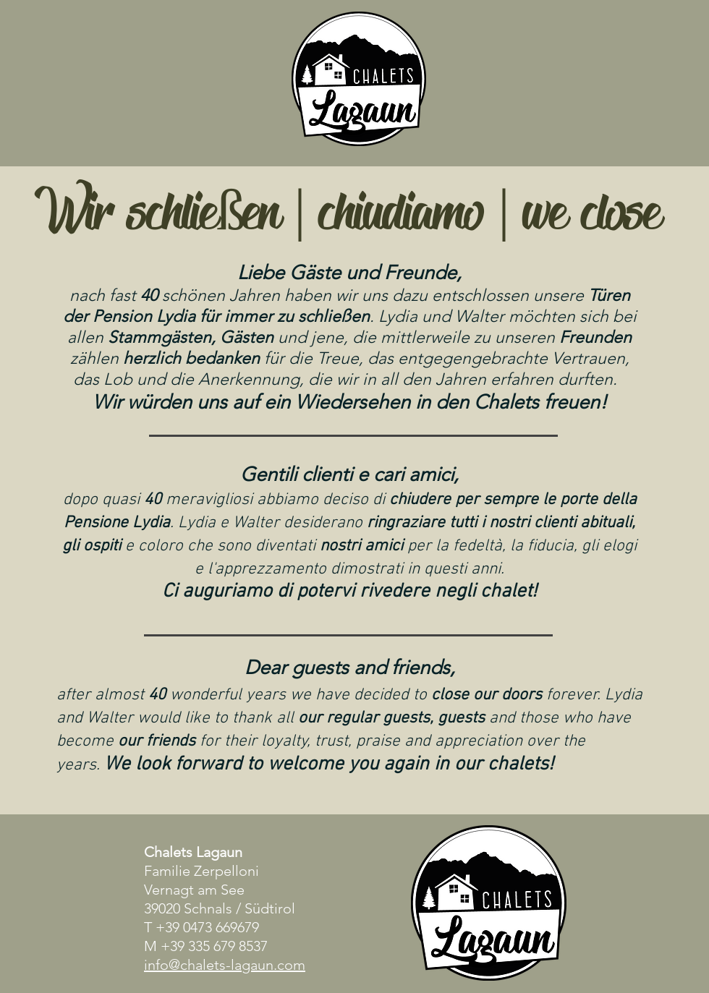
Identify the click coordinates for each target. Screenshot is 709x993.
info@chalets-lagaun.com (224, 964)
